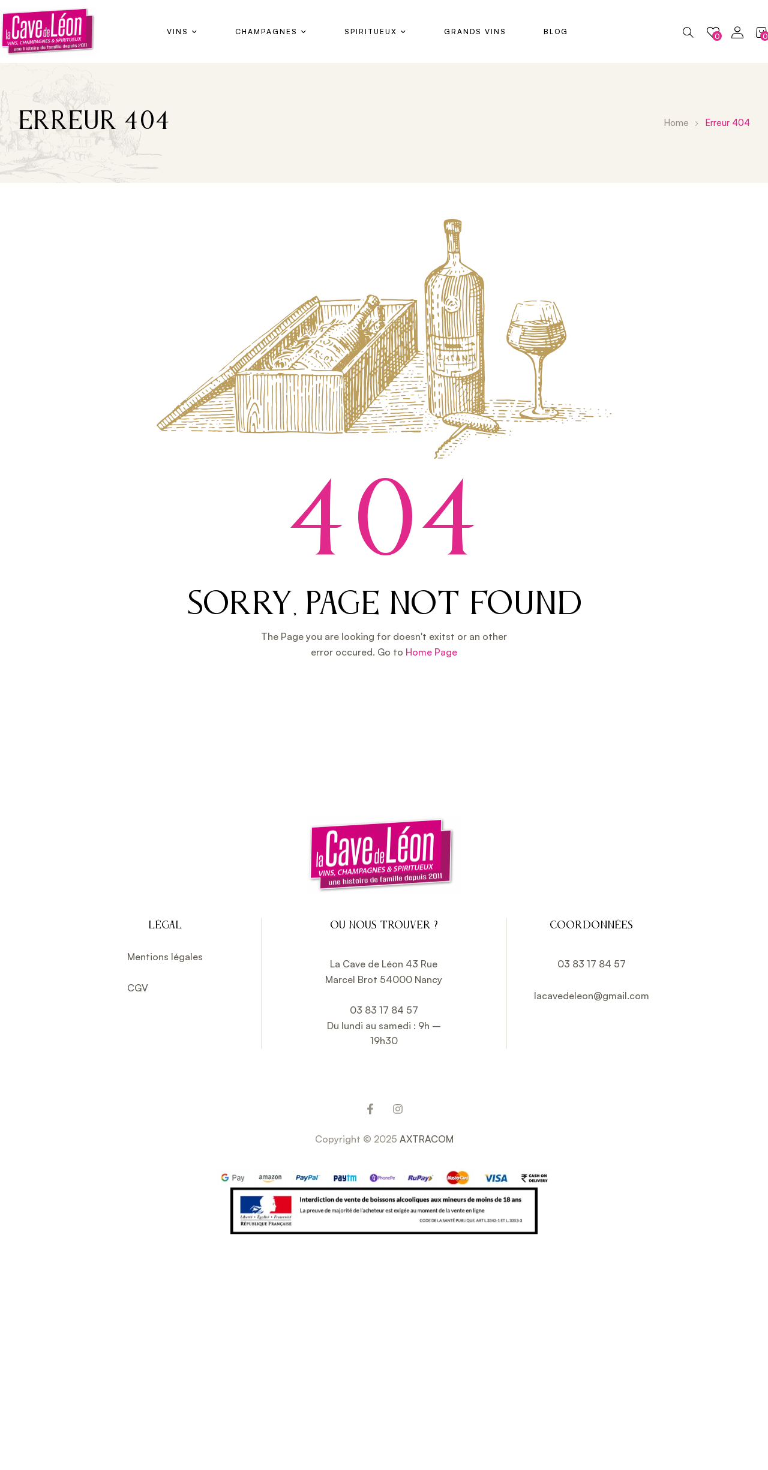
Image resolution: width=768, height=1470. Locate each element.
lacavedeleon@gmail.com (591, 996)
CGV (137, 988)
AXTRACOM (427, 1139)
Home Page (431, 652)
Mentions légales (165, 957)
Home (676, 122)
